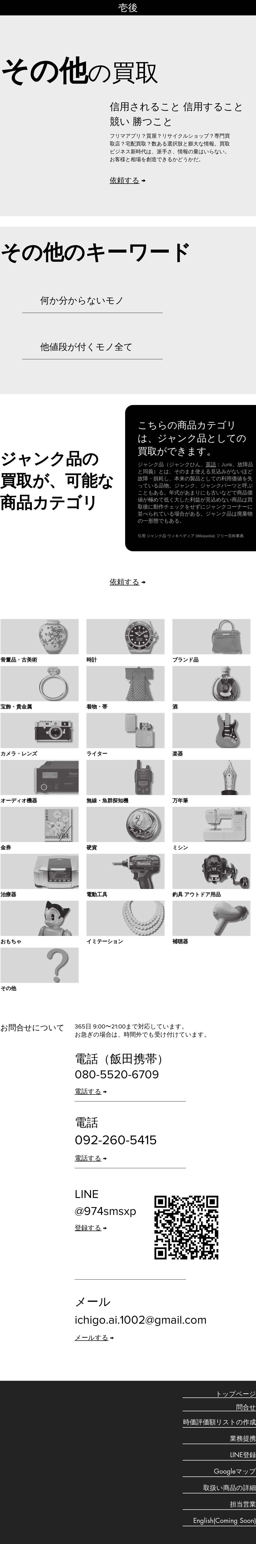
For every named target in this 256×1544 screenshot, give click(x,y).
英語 (211, 464)
